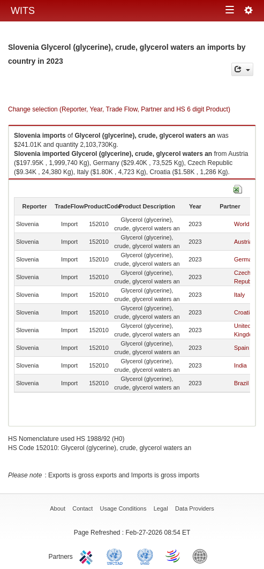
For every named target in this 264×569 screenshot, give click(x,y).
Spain (241, 348)
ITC (88, 555)
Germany (246, 259)
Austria (243, 241)
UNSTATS (145, 555)
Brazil (241, 383)
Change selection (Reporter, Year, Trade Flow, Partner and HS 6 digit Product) (119, 109)
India (240, 365)
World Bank (202, 555)
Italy (239, 294)
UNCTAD (116, 555)
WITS (23, 10)
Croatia (243, 312)
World (242, 224)
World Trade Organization (173, 555)
